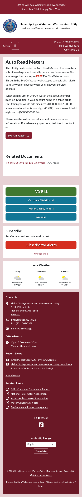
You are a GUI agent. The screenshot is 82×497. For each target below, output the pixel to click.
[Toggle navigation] (15, 46)
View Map (15, 314)
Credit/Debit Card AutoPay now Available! (34, 359)
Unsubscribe (41, 253)
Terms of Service (54, 471)
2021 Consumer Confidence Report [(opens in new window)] (30, 389)
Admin (41, 486)
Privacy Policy (39, 471)
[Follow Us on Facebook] (41, 425)
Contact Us (71, 49)
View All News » (13, 375)
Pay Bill (41, 191)
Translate (41, 451)
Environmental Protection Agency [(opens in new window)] (29, 407)
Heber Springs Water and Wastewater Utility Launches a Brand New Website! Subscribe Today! (41, 366)
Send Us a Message (21, 328)
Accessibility (69, 471)
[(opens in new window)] (26, 162)
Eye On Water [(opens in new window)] (17, 135)
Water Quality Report (41, 208)
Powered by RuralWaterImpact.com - (41, 482)
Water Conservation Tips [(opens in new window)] (24, 402)
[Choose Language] (41, 444)
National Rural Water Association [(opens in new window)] (29, 393)
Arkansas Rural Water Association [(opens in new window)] (29, 398)
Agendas (41, 216)
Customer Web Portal (41, 200)
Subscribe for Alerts (41, 245)
